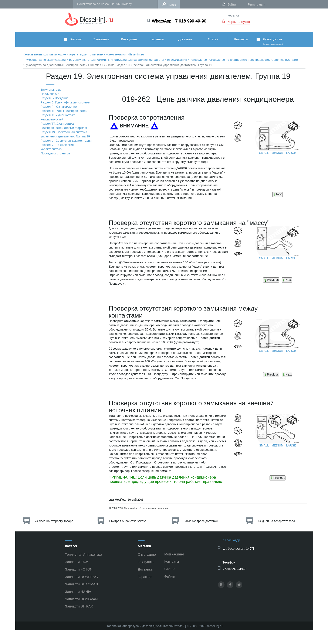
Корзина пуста (238, 22)
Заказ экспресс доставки (201, 521)
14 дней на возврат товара (276, 521)
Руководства (269, 41)
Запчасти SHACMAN (81, 584)
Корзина (233, 16)
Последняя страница (55, 153)
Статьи (213, 39)
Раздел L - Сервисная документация (66, 141)
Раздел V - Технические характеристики (57, 147)
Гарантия (157, 39)
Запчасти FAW (76, 562)
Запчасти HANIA (78, 591)
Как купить (129, 39)
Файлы (169, 576)
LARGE (291, 153)
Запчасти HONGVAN (81, 599)
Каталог (73, 39)
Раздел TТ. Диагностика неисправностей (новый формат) (64, 126)
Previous (271, 280)
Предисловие (50, 94)
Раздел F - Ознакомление (59, 107)
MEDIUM (277, 153)
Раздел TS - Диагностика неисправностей (58, 117)
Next (277, 194)
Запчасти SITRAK (79, 606)
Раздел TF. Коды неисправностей (64, 111)
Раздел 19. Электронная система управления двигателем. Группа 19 (65, 134)
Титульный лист (51, 90)
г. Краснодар (231, 540)
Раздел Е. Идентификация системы (65, 102)
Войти (231, 5)
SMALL (264, 153)
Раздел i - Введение (54, 98)
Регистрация (256, 5)
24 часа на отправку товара (54, 521)
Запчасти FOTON (78, 569)
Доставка (185, 39)
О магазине (101, 39)
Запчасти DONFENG (81, 577)
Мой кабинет (174, 554)
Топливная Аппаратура (83, 554)
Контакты (241, 39)
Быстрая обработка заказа (127, 521)
